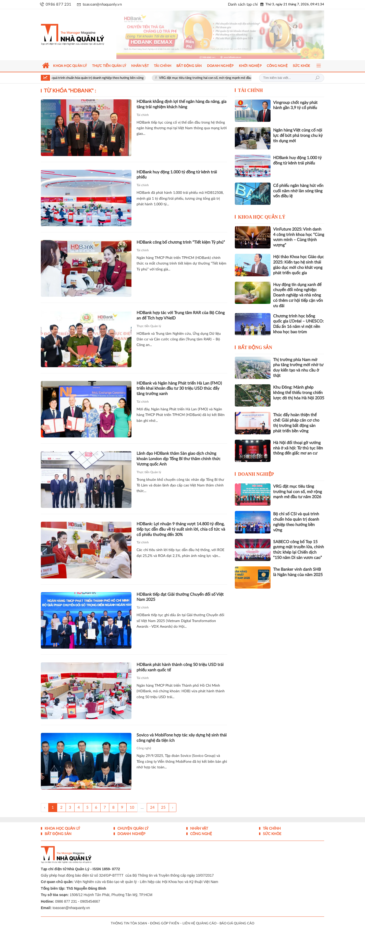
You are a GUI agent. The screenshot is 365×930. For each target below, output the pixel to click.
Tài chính (143, 114)
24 (152, 807)
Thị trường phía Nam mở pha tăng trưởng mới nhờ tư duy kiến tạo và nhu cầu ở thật (298, 368)
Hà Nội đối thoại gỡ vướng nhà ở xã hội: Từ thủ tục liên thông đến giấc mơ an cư (298, 448)
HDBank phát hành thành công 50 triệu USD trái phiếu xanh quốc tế (180, 667)
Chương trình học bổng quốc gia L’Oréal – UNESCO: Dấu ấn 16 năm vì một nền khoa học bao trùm (298, 324)
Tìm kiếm (317, 78)
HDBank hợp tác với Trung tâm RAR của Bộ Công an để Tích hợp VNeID (181, 315)
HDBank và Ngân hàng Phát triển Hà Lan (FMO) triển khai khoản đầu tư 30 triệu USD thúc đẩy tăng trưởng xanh (179, 388)
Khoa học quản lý (262, 217)
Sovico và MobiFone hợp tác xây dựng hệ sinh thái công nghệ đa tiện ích (182, 738)
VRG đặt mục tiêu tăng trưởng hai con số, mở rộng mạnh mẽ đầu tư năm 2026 (222, 78)
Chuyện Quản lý (132, 828)
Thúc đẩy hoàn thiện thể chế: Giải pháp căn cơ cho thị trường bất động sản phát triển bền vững (296, 423)
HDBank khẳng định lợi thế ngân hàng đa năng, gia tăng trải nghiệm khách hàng (181, 104)
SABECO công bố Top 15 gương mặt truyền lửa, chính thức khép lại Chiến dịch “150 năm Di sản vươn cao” (298, 550)
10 (132, 807)
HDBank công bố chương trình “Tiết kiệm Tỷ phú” (181, 242)
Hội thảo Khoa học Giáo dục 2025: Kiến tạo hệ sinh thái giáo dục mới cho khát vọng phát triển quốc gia (298, 265)
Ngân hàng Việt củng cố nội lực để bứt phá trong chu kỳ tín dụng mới (298, 135)
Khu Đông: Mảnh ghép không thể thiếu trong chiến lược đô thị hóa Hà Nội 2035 (298, 392)
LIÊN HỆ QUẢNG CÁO (199, 923)
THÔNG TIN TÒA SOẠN (129, 923)
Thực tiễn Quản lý (149, 326)
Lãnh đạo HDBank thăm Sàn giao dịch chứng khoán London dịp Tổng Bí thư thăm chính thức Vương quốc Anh (179, 458)
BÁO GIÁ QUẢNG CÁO (237, 923)
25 (163, 807)
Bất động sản (255, 347)
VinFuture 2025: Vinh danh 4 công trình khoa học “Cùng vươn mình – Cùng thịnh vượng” (298, 237)
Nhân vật (198, 828)
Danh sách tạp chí (243, 4)
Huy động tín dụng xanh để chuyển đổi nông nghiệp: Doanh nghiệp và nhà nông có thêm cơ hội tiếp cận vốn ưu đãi (298, 295)
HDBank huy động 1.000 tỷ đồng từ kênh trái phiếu (177, 175)
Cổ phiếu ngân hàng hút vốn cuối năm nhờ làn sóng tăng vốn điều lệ (298, 191)
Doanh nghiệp (256, 474)
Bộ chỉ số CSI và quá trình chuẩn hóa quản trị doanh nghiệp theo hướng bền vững (93, 78)
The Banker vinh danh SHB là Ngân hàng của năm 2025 (298, 572)
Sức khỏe (271, 834)
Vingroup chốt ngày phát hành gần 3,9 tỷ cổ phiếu (295, 105)
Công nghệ (144, 748)
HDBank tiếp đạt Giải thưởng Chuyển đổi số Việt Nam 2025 (180, 597)
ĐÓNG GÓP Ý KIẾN (164, 923)
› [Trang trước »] (172, 807)
